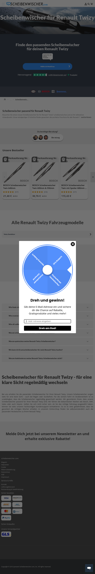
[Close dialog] (73, 246)
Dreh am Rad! (47, 330)
